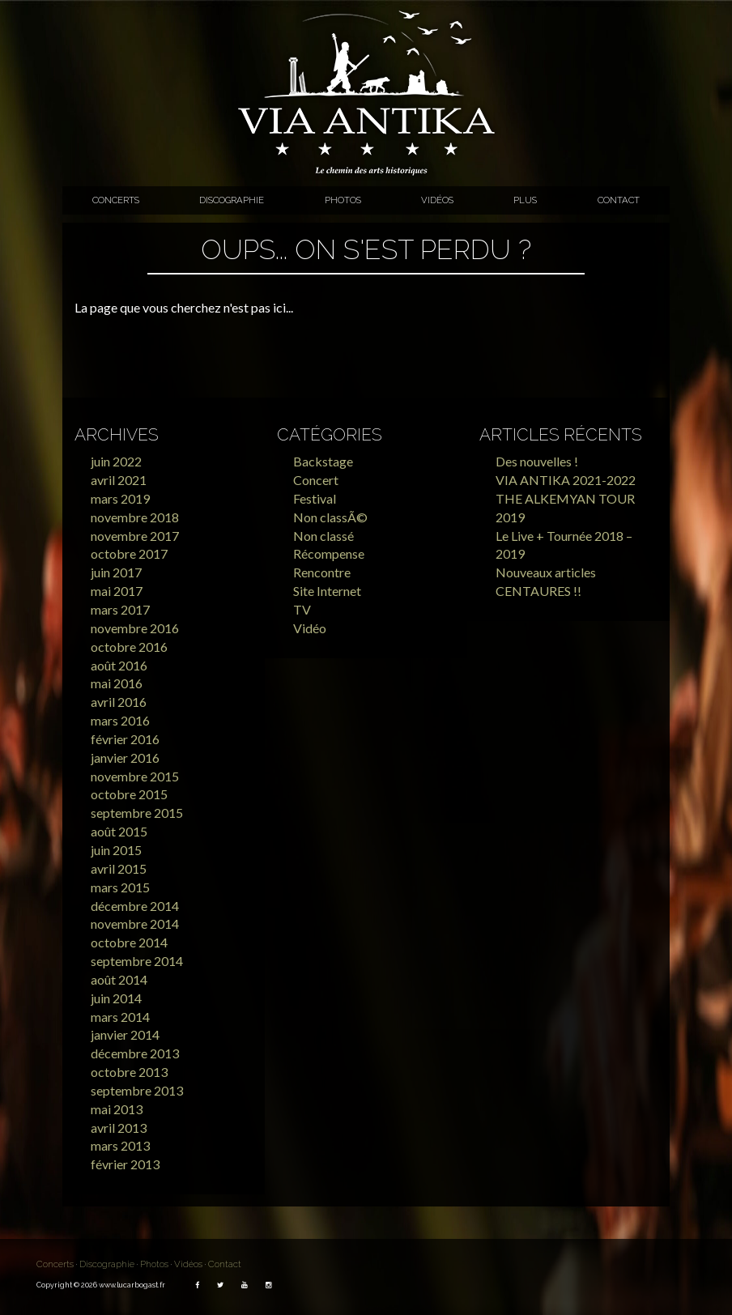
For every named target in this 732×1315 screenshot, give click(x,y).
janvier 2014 (125, 1034)
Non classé (323, 535)
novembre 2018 (135, 517)
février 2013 (125, 1164)
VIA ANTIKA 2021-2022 (566, 479)
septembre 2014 (137, 960)
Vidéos (437, 200)
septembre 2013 (137, 1090)
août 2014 (119, 979)
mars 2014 (120, 1016)
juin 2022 (116, 461)
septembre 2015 (137, 812)
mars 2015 (120, 887)
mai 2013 (117, 1109)
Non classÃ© (330, 517)
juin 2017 (116, 572)
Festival (314, 498)
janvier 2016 (125, 757)
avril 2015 (119, 868)
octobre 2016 (129, 646)
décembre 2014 (135, 905)
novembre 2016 (135, 628)
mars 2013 (120, 1145)
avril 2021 (119, 479)
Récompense (328, 553)
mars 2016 (120, 720)
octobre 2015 (129, 794)
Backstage (323, 461)
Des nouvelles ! (537, 461)
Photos (343, 200)
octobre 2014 (129, 942)
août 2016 (119, 665)
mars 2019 (120, 498)
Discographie (231, 200)
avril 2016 (119, 701)
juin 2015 (116, 850)
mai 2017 (117, 590)
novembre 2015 (135, 776)
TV (302, 609)
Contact (619, 200)
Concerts (115, 200)
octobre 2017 (129, 553)
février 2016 (125, 739)
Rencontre (322, 572)
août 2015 (119, 831)
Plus (525, 200)
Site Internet (327, 590)
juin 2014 (116, 998)
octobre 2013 (129, 1071)
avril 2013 (119, 1127)
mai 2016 (117, 683)
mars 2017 (120, 609)
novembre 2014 (135, 923)
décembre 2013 (135, 1053)
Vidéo (309, 628)
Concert (315, 479)
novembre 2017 (135, 535)
